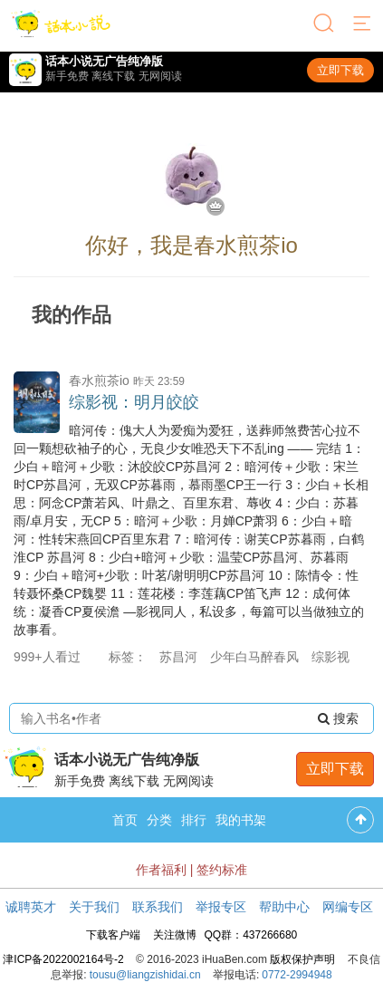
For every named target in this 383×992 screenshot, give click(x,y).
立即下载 (340, 70)
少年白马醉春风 (254, 657)
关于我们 (94, 907)
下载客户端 (113, 935)
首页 (125, 820)
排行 (193, 820)
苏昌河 (178, 657)
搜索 (338, 718)
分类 (159, 820)
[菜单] (363, 24)
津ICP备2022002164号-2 (63, 959)
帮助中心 (284, 907)
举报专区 (221, 907)
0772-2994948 (296, 974)
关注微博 (174, 935)
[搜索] (325, 24)
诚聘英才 (30, 907)
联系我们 (157, 907)
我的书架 (240, 820)
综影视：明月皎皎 (134, 402)
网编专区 (347, 907)
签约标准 (221, 869)
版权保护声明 (302, 959)
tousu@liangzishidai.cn (145, 974)
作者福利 (161, 869)
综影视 (330, 657)
